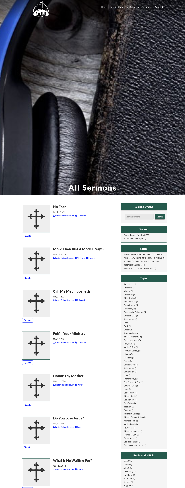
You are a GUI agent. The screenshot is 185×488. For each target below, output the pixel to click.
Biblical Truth (130, 396)
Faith (126, 322)
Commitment (130, 305)
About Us (116, 7)
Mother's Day (129, 347)
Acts (126, 461)
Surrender (128, 287)
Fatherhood (129, 438)
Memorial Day (130, 434)
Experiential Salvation (134, 312)
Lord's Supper (129, 364)
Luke (126, 464)
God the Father (130, 441)
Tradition (128, 410)
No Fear (59, 207)
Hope (126, 375)
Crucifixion (128, 403)
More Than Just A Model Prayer (78, 249)
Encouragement (131, 340)
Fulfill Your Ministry (69, 334)
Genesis (127, 482)
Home (104, 7)
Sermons (146, 7)
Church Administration (133, 445)
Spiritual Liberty (131, 350)
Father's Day (129, 378)
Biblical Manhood (131, 431)
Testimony (128, 308)
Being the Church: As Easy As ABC (138, 268)
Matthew (128, 475)
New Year (128, 427)
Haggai (127, 485)
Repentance (129, 319)
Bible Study (129, 298)
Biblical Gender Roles (133, 417)
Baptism (127, 406)
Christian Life (130, 315)
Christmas (128, 294)
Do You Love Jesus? (68, 418)
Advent (127, 291)
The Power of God (132, 382)
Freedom (128, 357)
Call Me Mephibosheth (71, 291)
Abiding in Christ (131, 413)
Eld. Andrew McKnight (133, 238)
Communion (129, 371)
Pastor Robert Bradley (134, 235)
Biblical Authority (131, 336)
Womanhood (129, 420)
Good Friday (129, 392)
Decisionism (129, 399)
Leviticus (128, 471)
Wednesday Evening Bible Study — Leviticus (143, 257)
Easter (127, 329)
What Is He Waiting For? (72, 460)
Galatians (128, 478)
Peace (126, 361)
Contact (159, 7)
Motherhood (129, 424)
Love (126, 389)
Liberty (127, 354)
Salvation (128, 284)
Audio (27, 235)
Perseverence (130, 301)
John (126, 468)
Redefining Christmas (133, 264)
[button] (123, 7)
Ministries (132, 7)
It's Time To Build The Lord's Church (140, 261)
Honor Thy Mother (68, 376)
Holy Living (129, 343)
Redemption (129, 368)
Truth (126, 326)
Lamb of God (130, 385)
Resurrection (129, 333)
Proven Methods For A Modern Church (141, 254)
